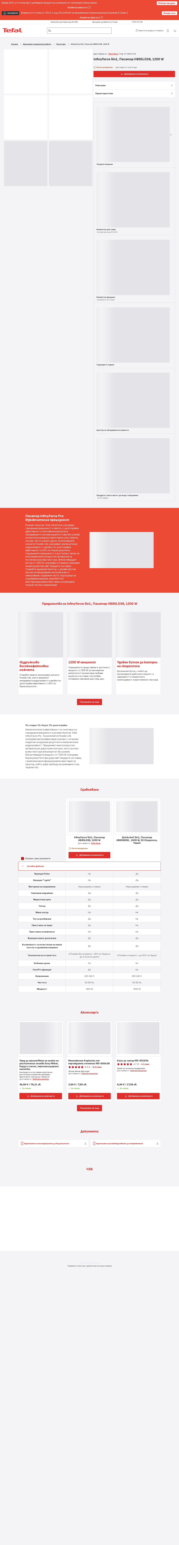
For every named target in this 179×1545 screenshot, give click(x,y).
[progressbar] (25, 163)
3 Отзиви (145, 1064)
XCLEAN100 (10, 13)
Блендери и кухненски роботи (37, 44)
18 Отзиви (96, 1067)
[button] (150, 30)
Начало (14, 44)
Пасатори (61, 44)
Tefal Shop (113, 54)
